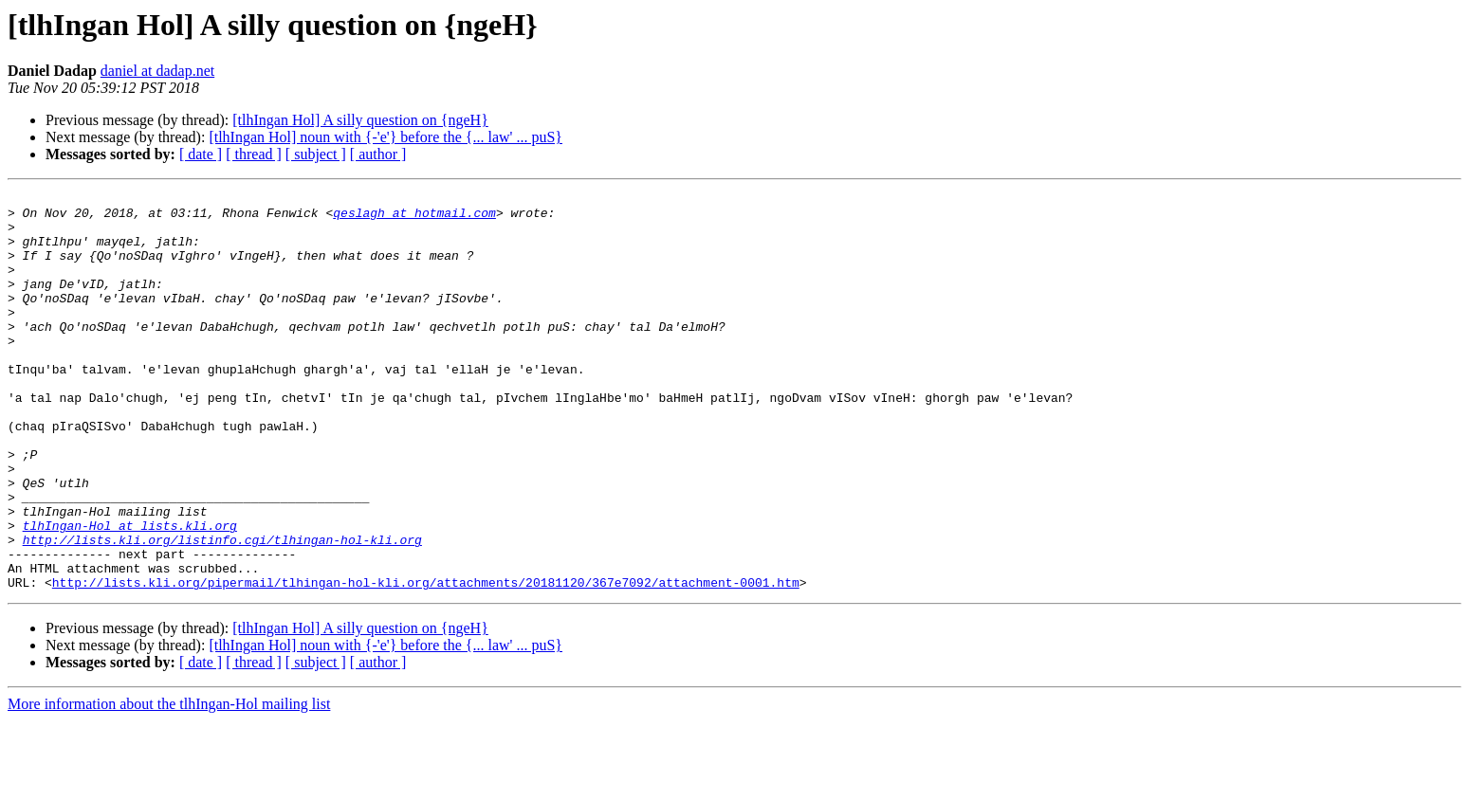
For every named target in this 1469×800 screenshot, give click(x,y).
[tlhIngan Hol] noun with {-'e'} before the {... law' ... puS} (385, 137)
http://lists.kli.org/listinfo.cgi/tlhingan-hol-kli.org (222, 610)
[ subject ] (315, 154)
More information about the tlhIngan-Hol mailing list (169, 783)
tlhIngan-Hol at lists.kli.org (130, 593)
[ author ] (378, 154)
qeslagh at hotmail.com (414, 218)
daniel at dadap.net (157, 71)
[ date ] (200, 154)
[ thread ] (254, 154)
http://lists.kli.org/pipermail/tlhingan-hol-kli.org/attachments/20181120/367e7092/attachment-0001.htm (425, 661)
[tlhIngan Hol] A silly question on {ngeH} (360, 120)
